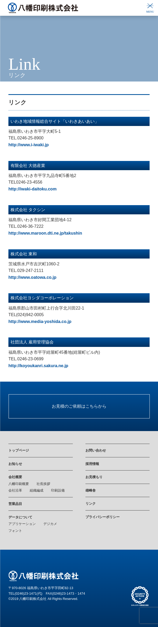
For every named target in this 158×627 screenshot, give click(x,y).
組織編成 (36, 490)
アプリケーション (22, 524)
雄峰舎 (90, 490)
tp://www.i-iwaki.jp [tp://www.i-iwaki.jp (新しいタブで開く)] (30, 145)
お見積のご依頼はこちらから (79, 406)
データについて (20, 517)
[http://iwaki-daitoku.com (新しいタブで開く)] (32, 189)
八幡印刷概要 (18, 484)
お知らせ (15, 464)
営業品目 (15, 504)
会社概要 (15, 477)
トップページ (18, 450)
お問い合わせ (95, 450)
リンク (90, 503)
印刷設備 (58, 490)
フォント (15, 531)
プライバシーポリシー (102, 517)
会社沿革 (15, 490)
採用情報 (92, 464)
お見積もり (94, 477)
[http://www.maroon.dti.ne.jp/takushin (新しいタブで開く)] (45, 233)
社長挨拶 (43, 484)
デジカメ (50, 524)
